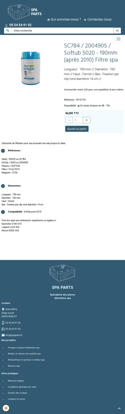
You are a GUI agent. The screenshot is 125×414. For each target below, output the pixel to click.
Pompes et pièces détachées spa (23, 347)
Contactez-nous (98, 19)
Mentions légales (16, 380)
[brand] (23, 12)
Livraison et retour (16, 399)
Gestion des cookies (17, 393)
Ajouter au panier (77, 128)
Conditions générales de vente (22, 387)
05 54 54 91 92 (13, 322)
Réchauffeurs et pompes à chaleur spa (26, 360)
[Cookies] (6, 408)
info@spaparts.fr (13, 335)
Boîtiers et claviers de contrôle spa (24, 353)
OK (117, 30)
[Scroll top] (119, 408)
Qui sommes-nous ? (64, 19)
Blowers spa (14, 366)
